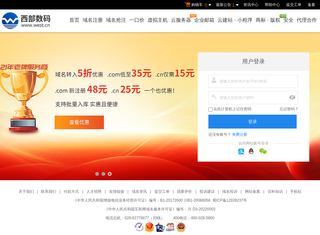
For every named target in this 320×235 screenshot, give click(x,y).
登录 (252, 121)
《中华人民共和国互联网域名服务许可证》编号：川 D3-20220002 (159, 209)
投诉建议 (207, 191)
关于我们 (26, 191)
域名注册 (93, 20)
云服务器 (181, 18)
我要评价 (184, 191)
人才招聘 (94, 191)
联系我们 (48, 191)
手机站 (295, 191)
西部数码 (160, 106)
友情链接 (116, 191)
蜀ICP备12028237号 (229, 200)
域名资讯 (139, 191)
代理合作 (307, 20)
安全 (288, 20)
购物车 (198, 5)
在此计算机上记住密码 (229, 109)
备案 (311, 5)
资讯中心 (251, 5)
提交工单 (293, 5)
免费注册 (239, 134)
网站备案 (252, 191)
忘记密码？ (289, 109)
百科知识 (275, 191)
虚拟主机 (158, 20)
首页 (74, 20)
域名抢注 (116, 20)
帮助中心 (272, 5)
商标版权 (268, 18)
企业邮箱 (204, 20)
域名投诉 (229, 191)
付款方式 (71, 191)
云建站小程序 (235, 20)
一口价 (136, 20)
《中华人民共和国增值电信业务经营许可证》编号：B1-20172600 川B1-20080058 (141, 200)
